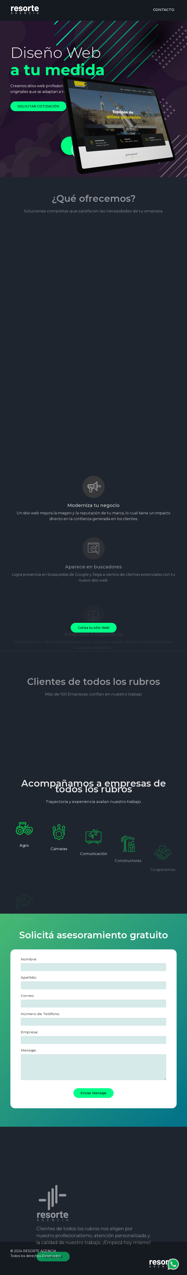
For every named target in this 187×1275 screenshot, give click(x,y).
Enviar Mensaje (93, 1093)
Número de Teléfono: (40, 1014)
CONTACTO (163, 9)
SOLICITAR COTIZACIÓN (38, 106)
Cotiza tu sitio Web (93, 628)
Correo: (27, 995)
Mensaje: (28, 1050)
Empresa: (29, 1032)
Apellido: (29, 977)
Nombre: (29, 959)
